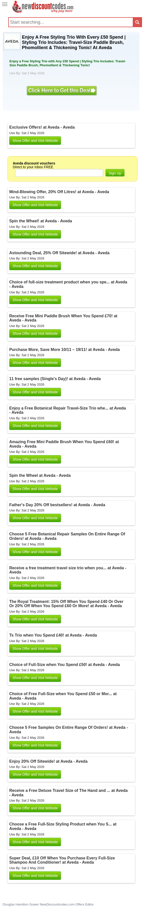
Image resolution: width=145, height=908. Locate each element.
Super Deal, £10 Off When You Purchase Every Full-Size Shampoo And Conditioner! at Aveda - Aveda (62, 860)
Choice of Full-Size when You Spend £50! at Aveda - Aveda (64, 664)
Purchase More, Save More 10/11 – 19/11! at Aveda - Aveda (64, 349)
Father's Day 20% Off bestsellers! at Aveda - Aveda (57, 505)
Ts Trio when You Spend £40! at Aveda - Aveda (53, 635)
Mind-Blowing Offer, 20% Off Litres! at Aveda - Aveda (59, 192)
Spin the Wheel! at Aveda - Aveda (40, 221)
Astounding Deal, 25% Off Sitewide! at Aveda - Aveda (59, 253)
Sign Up (115, 173)
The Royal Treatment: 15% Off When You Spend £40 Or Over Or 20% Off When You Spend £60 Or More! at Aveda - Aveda (66, 603)
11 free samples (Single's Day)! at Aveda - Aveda (55, 379)
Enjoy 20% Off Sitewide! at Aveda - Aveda (48, 761)
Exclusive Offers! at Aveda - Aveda (42, 127)
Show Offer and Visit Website (35, 141)
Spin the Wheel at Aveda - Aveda (40, 475)
